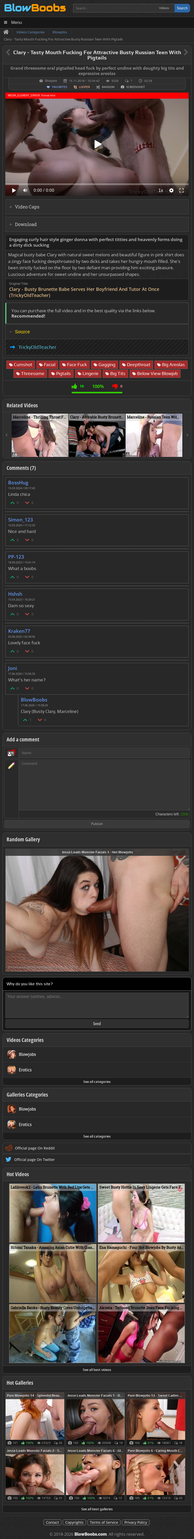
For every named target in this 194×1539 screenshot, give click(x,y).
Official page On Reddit (35, 1148)
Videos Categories (25, 1039)
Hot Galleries (20, 1382)
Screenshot (135, 87)
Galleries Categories (27, 1094)
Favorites (59, 87)
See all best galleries (97, 1509)
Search (182, 8)
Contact (52, 1522)
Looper (84, 87)
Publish (97, 824)
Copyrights (74, 1522)
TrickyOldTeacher (37, 347)
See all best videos (97, 1370)
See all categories (97, 1082)
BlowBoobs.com (90, 1534)
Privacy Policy (135, 1522)
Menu (16, 22)
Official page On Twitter (34, 1159)
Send (97, 1023)
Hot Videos (18, 1174)
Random (108, 87)
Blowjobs (51, 81)
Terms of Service (104, 1522)
